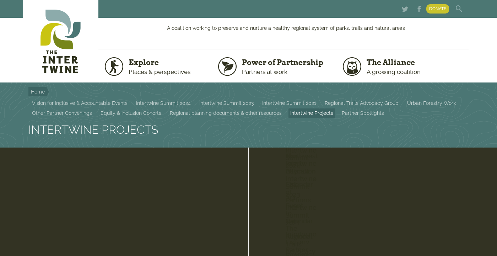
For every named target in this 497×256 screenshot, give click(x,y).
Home (38, 92)
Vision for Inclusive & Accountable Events (80, 103)
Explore (168, 66)
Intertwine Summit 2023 (226, 103)
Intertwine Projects (311, 113)
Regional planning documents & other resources (226, 113)
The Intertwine (60, 41)
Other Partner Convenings (62, 113)
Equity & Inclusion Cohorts (131, 113)
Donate (437, 8)
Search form (460, 9)
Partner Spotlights (363, 113)
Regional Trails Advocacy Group (362, 103)
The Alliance (416, 66)
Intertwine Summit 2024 (163, 103)
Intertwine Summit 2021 (289, 103)
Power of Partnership (287, 66)
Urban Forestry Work (431, 103)
